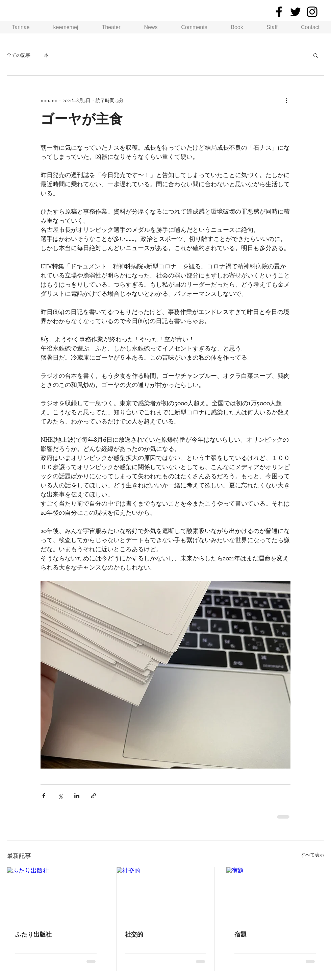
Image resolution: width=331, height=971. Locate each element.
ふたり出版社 (33, 934)
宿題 (240, 934)
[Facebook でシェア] (44, 796)
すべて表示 (312, 854)
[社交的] (165, 894)
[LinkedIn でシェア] (77, 796)
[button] (315, 55)
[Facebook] (279, 12)
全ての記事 (18, 55)
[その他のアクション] (286, 100)
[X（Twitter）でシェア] (60, 796)
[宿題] (275, 894)
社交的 (134, 934)
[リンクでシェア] (93, 796)
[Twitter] (295, 12)
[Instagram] (312, 12)
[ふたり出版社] (56, 894)
